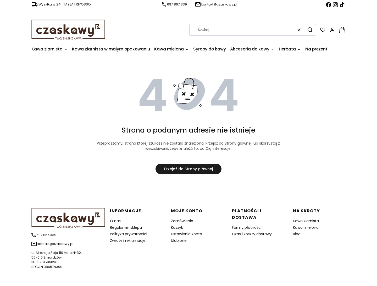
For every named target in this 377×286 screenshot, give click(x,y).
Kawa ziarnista (306, 221)
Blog (297, 234)
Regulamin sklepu (126, 227)
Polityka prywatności (128, 234)
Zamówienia (182, 221)
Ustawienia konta (186, 234)
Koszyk (177, 227)
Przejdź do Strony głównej (188, 168)
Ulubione (179, 240)
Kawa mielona (306, 227)
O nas (115, 221)
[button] (310, 29)
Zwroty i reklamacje (128, 240)
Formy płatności (247, 227)
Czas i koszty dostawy (252, 234)
